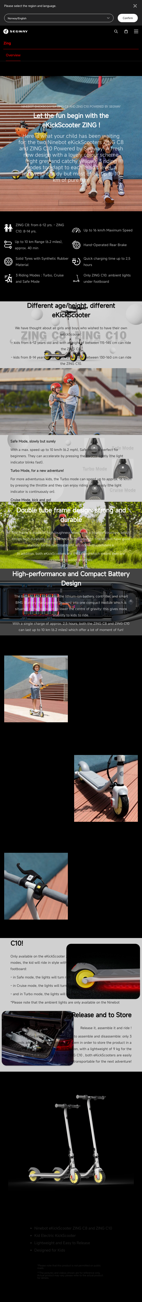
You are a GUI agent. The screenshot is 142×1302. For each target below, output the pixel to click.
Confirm (128, 18)
